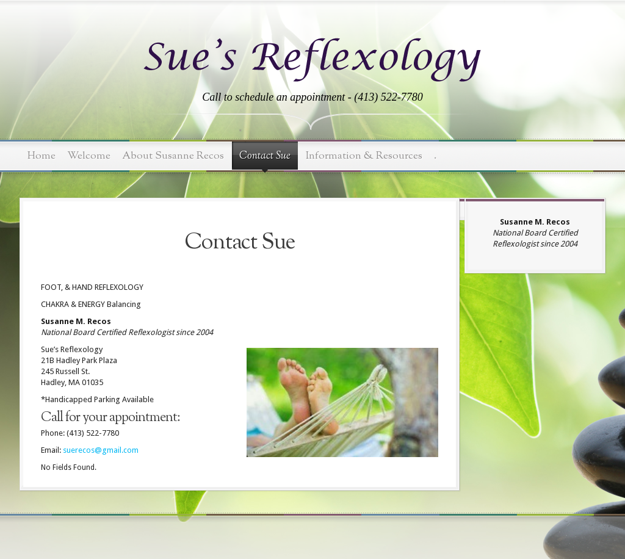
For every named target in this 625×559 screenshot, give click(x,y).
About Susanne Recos (173, 156)
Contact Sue (265, 156)
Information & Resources (364, 156)
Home (41, 156)
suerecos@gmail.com (101, 450)
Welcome (88, 156)
